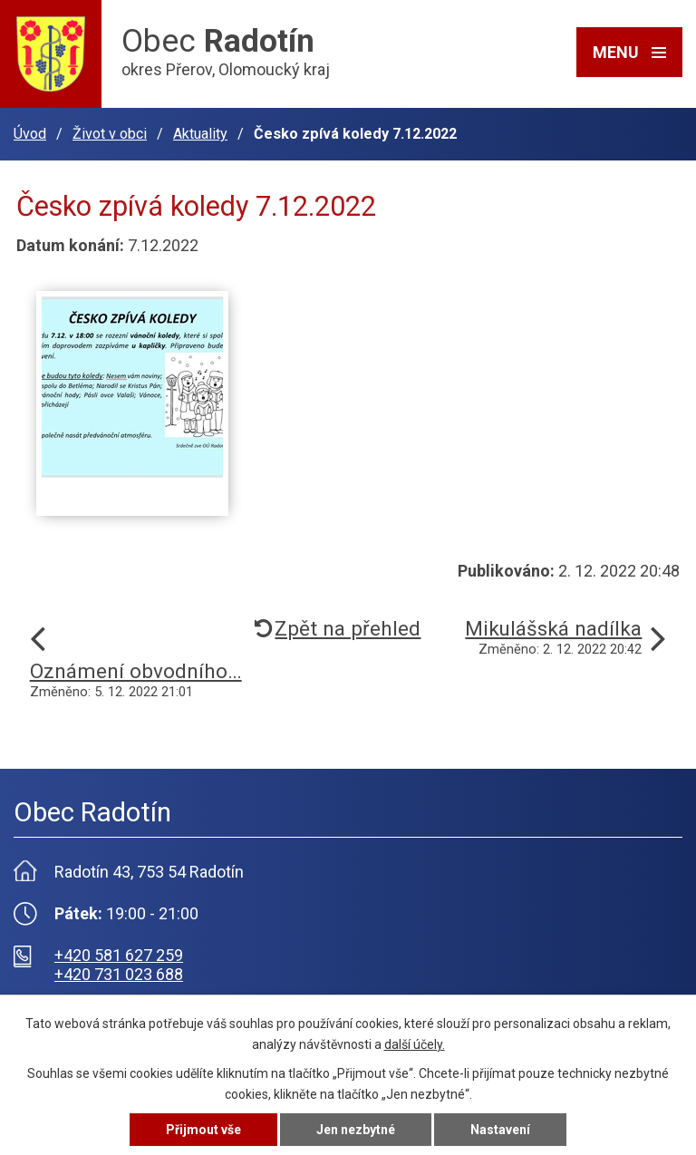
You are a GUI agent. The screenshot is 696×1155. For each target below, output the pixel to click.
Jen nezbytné (355, 1129)
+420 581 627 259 (118, 955)
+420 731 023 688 (118, 974)
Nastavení (500, 1129)
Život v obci (109, 133)
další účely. (414, 1044)
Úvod (30, 133)
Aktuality (200, 133)
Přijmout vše (203, 1129)
